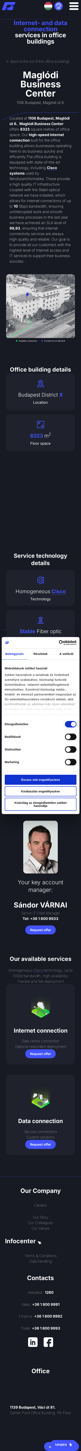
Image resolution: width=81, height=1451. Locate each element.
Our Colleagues (40, 1223)
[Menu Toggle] (74, 6)
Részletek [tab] (40, 654)
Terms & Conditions (41, 1256)
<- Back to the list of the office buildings (37, 61)
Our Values (40, 1228)
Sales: (40, 1304)
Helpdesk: (41, 1292)
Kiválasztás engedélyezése (40, 791)
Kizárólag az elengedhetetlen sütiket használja (40, 804)
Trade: (40, 1328)
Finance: (40, 1316)
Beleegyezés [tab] (14, 654)
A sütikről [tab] (66, 654)
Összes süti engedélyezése (40, 779)
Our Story (40, 1217)
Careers (40, 1205)
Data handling (40, 1261)
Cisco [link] (52, 168)
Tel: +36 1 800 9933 (40, 918)
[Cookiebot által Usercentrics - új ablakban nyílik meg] (58, 642)
